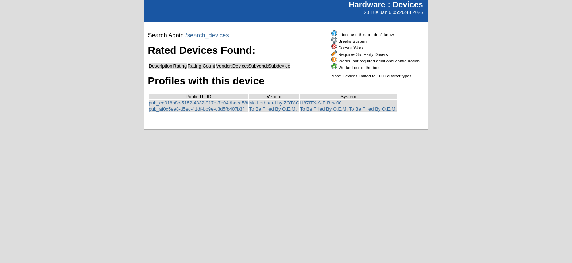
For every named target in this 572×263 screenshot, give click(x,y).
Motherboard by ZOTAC (274, 103)
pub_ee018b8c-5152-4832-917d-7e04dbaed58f (198, 103)
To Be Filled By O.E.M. (273, 109)
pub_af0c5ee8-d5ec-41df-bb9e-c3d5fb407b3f (196, 109)
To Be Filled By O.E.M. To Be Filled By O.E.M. (348, 109)
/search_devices (206, 35)
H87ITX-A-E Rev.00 (321, 103)
